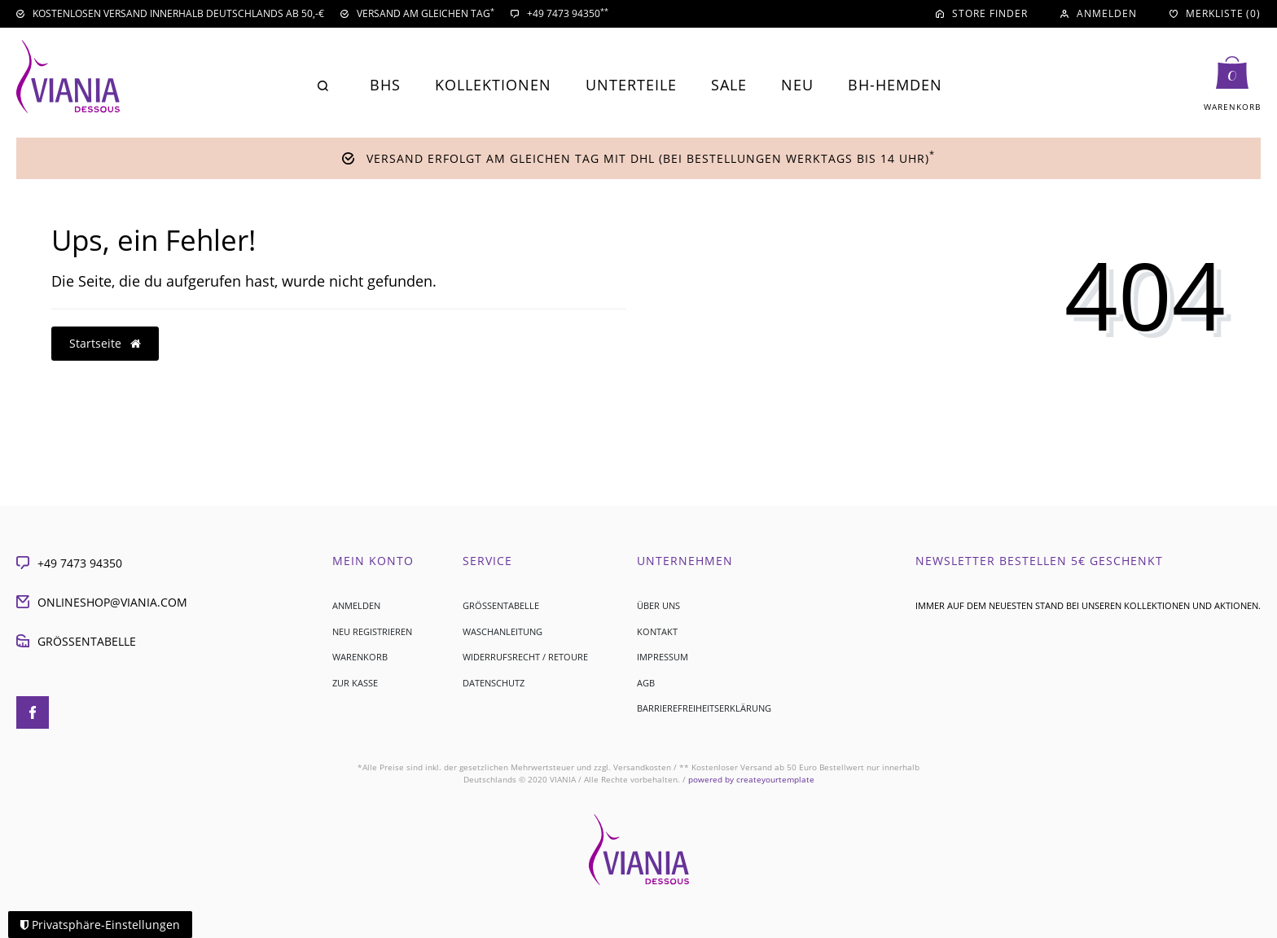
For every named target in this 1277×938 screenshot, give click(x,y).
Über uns (658, 605)
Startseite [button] (105, 343)
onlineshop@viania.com (101, 602)
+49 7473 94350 (69, 563)
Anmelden (356, 605)
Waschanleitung (502, 631)
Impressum (662, 657)
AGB (646, 683)
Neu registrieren (372, 631)
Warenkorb (360, 657)
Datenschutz (493, 683)
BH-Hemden (895, 84)
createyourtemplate (751, 779)
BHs (385, 84)
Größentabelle (76, 641)
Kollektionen (493, 84)
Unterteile (631, 84)
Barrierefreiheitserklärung (704, 708)
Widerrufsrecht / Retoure (525, 657)
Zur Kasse (355, 683)
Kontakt (657, 631)
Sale (729, 84)
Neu (797, 84)
